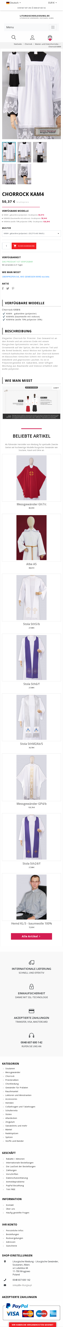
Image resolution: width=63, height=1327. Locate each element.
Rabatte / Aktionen (15, 1159)
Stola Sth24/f (31, 863)
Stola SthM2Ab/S (31, 744)
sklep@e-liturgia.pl (22, 1285)
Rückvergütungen (14, 1238)
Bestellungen (12, 1234)
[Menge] (6, 246)
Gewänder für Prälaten (16, 1087)
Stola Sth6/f (31, 684)
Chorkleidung (12, 1083)
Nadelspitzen (11, 1133)
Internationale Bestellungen (19, 1162)
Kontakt (9, 1205)
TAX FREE (10, 1189)
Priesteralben (12, 1080)
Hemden (9, 1103)
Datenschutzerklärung (16, 1178)
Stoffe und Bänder (14, 1141)
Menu (10, 27)
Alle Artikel (31, 936)
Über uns (10, 1209)
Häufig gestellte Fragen (17, 1212)
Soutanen (10, 1068)
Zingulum (10, 1122)
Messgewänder (12, 1072)
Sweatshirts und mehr (16, 1125)
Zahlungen (11, 1170)
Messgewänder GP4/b (32, 804)
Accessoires (11, 1099)
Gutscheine (11, 1245)
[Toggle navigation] (53, 27)
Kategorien (10, 1063)
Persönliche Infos (14, 1230)
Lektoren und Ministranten (18, 1095)
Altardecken (11, 1118)
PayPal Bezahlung (14, 1185)
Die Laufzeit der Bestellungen (20, 1166)
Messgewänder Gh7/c (31, 504)
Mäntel (8, 1129)
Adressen (10, 1242)
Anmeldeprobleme (15, 1181)
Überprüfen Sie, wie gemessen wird (25, 276)
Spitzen (9, 1137)
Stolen (8, 1114)
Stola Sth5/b (31, 624)
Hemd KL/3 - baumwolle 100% (31, 923)
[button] (16, 2)
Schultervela (11, 1110)
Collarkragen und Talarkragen (20, 1106)
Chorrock (10, 1076)
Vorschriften (11, 1174)
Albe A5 (31, 564)
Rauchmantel (11, 1091)
